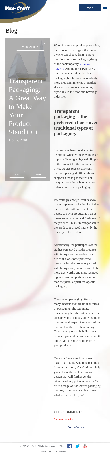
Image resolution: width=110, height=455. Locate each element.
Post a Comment (77, 427)
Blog (61, 446)
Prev (17, 174)
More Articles (30, 46)
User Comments (68, 412)
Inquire (90, 7)
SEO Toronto (60, 451)
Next (38, 174)
